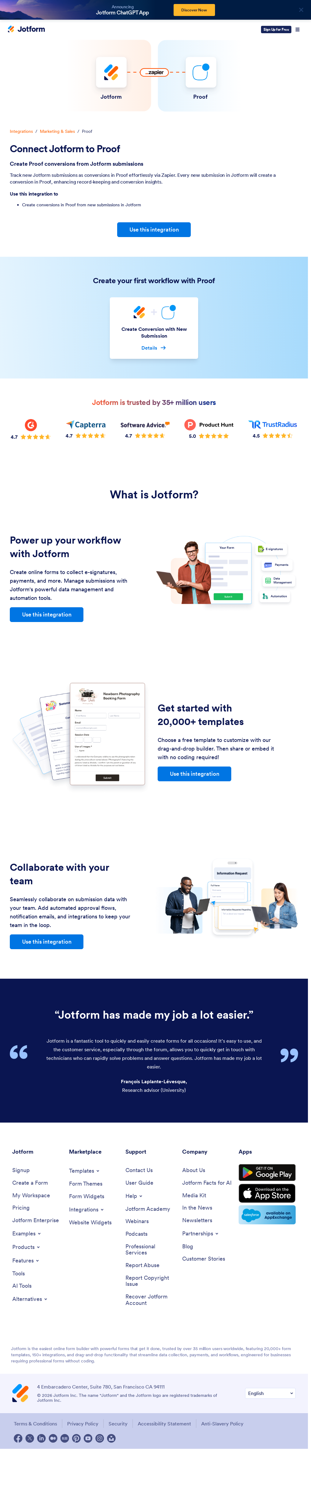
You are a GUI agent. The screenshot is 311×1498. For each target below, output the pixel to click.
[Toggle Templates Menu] (84, 1171)
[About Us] (193, 1170)
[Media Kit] (194, 1195)
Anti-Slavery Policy (222, 1424)
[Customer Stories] (203, 1259)
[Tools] (18, 1273)
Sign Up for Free (276, 29)
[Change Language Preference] (270, 1393)
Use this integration (154, 229)
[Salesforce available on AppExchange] (267, 1214)
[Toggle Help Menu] (134, 1196)
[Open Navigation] (297, 29)
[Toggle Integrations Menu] (87, 1209)
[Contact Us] (139, 1170)
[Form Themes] (85, 1184)
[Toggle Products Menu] (26, 1247)
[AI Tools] (22, 1286)
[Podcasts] (136, 1234)
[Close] (301, 10)
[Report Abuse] (142, 1265)
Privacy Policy (82, 1424)
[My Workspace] (31, 1195)
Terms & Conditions (35, 1424)
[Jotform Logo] (26, 29)
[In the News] (197, 1208)
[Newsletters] (197, 1220)
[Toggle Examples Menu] (27, 1233)
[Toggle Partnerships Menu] (200, 1233)
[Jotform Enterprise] (35, 1220)
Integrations (21, 131)
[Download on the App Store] (267, 1193)
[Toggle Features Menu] (26, 1260)
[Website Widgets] (90, 1222)
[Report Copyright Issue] (150, 1281)
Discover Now (194, 10)
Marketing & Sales (57, 131)
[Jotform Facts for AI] (207, 1183)
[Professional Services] (150, 1249)
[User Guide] (139, 1183)
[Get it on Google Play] (267, 1172)
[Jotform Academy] (147, 1209)
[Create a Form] (30, 1183)
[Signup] (21, 1170)
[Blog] (187, 1246)
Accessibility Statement (164, 1424)
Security (118, 1424)
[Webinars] (137, 1221)
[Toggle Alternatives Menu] (30, 1299)
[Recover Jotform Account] (150, 1299)
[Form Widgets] (86, 1196)
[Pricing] (21, 1208)
